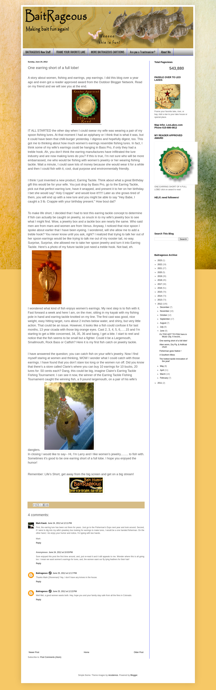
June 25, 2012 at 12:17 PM (65, 573)
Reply (38, 543)
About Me (166, 52)
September (165, 319)
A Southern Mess (167, 355)
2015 (160, 292)
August (163, 323)
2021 (160, 268)
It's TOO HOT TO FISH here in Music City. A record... (173, 335)
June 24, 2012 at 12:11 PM (60, 523)
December (165, 307)
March (163, 374)
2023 (160, 260)
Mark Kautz (41, 523)
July (162, 327)
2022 (160, 264)
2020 (160, 272)
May (162, 366)
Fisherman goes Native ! (170, 351)
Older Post (138, 652)
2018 (160, 280)
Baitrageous (42, 573)
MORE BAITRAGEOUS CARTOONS (107, 52)
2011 (160, 383)
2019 (160, 276)
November (165, 311)
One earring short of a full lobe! (173, 341)
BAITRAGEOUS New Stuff (38, 52)
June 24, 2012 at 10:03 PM (61, 552)
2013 (160, 300)
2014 (160, 296)
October (164, 315)
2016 (160, 288)
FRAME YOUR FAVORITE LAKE (70, 52)
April (162, 370)
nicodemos (113, 675)
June (162, 331)
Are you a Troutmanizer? (142, 52)
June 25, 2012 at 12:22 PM (65, 591)
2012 (160, 304)
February (164, 378)
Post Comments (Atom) (50, 657)
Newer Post (34, 652)
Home (86, 652)
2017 (160, 284)
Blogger (133, 675)
